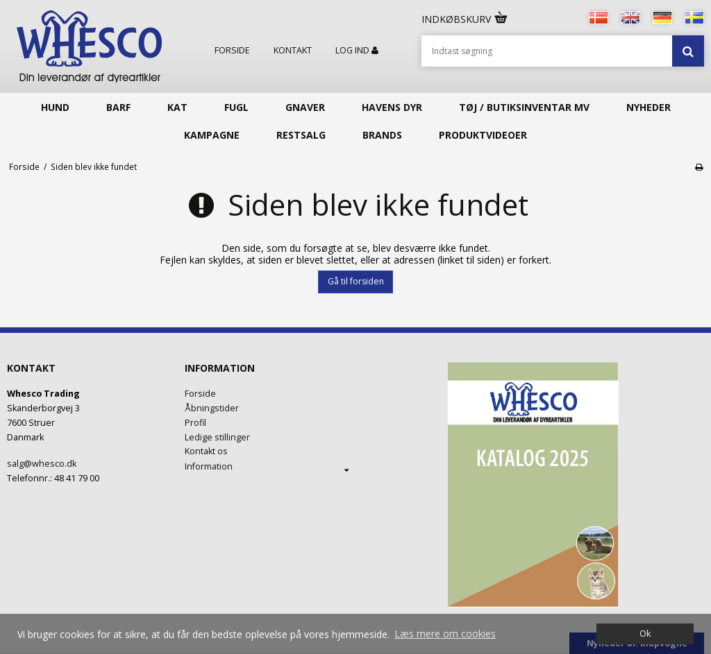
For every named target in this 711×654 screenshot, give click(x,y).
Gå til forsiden (356, 281)
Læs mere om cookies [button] (445, 633)
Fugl (236, 107)
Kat (177, 107)
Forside (232, 50)
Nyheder (648, 107)
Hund (55, 107)
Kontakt (293, 50)
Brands (382, 134)
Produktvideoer (483, 134)
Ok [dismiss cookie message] (645, 633)
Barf (118, 107)
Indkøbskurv (465, 19)
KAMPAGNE (212, 134)
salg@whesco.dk (41, 464)
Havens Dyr (392, 107)
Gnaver (305, 107)
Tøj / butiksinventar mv (524, 107)
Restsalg (301, 134)
